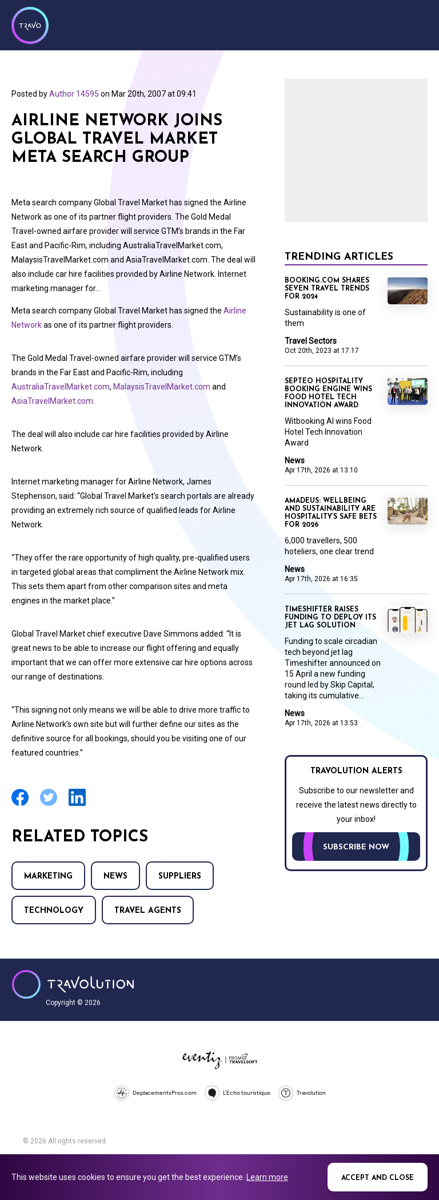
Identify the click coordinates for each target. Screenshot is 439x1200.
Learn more (267, 1177)
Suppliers (179, 876)
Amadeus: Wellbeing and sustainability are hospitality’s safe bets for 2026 (331, 513)
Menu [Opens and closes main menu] (416, 24)
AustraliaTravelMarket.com (60, 386)
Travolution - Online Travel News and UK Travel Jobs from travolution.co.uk (72, 984)
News (115, 876)
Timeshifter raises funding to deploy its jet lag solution (330, 617)
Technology (53, 911)
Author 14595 (74, 93)
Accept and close (377, 1178)
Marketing (48, 876)
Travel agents (147, 911)
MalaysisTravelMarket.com (161, 386)
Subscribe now (356, 847)
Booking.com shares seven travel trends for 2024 (327, 288)
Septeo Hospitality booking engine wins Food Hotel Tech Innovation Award (328, 393)
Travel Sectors (311, 340)
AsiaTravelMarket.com (52, 401)
